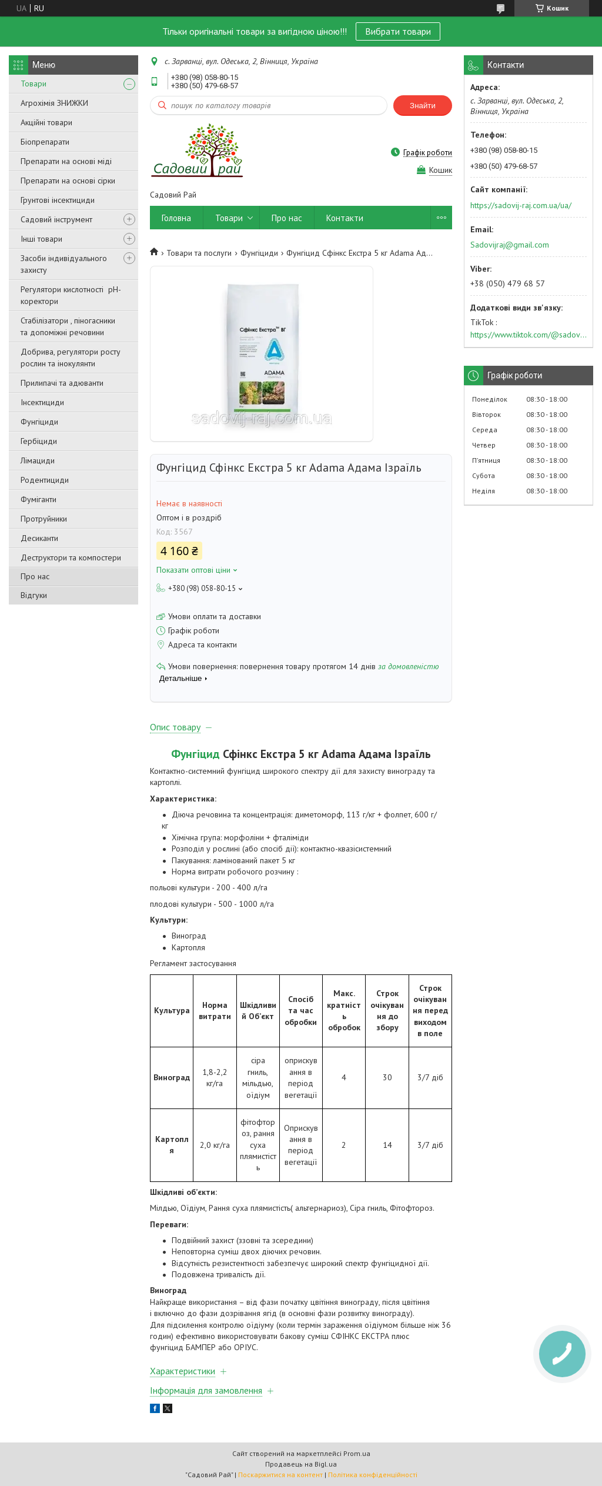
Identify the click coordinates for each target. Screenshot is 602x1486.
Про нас (35, 576)
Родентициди (45, 480)
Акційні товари (46, 122)
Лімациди (38, 460)
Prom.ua (356, 1453)
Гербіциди (39, 441)
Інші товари (41, 238)
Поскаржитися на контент (280, 1474)
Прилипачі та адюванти (62, 383)
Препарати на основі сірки (68, 180)
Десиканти (39, 538)
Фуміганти (38, 499)
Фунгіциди (39, 421)
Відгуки (34, 595)
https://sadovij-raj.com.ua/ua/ (520, 205)
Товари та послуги (199, 253)
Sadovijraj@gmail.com (509, 244)
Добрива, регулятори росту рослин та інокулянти (71, 357)
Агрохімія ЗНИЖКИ (54, 103)
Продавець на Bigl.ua (301, 1464)
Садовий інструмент (56, 219)
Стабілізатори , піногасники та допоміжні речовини (68, 326)
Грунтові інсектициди (58, 200)
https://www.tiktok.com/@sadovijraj (528, 334)
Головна (176, 217)
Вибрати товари (398, 31)
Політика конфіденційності (372, 1474)
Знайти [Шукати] (423, 105)
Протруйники (44, 518)
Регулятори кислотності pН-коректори (71, 295)
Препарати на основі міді (66, 161)
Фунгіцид (195, 753)
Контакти (344, 217)
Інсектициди (42, 402)
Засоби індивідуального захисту (64, 264)
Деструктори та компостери (71, 557)
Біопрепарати (45, 141)
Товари (33, 83)
